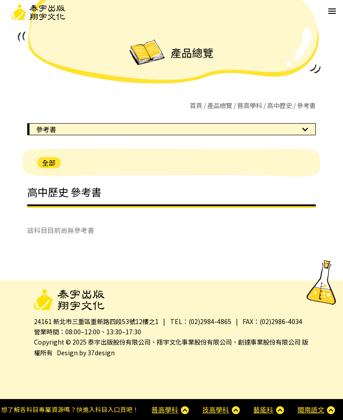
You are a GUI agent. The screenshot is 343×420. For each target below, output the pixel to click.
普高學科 (249, 105)
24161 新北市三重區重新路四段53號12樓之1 (96, 321)
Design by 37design (86, 352)
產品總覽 (219, 105)
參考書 (46, 129)
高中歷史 (279, 105)
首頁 (196, 105)
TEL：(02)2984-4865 (200, 321)
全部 (48, 162)
